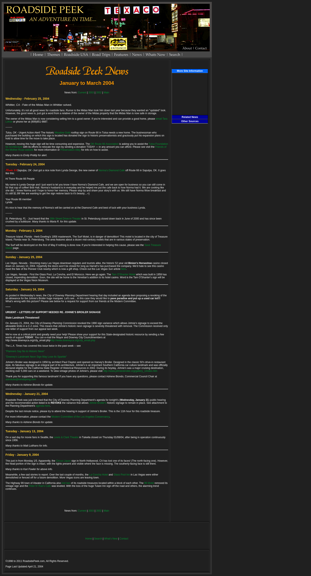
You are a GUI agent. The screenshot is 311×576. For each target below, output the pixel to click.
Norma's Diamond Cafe (112, 170)
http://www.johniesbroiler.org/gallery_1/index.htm (130, 371)
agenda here (43, 405)
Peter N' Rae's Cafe (40, 486)
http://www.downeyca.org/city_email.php (72, 340)
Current (82, 92)
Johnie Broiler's (97, 402)
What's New (110, 538)
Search (98, 538)
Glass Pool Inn (121, 474)
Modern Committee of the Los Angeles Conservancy (80, 416)
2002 (99, 92)
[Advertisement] (190, 194)
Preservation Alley (70, 149)
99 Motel (149, 483)
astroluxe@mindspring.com (20, 379)
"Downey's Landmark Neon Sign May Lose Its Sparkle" (36, 356)
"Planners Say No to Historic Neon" (25, 351)
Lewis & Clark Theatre (66, 437)
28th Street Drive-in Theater (65, 218)
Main (106, 92)
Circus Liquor (63, 460)
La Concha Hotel (98, 474)
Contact (124, 538)
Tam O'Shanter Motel (123, 274)
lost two (66, 483)
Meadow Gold (62, 132)
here (123, 269)
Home (88, 538)
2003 (91, 92)
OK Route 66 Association (105, 143)
